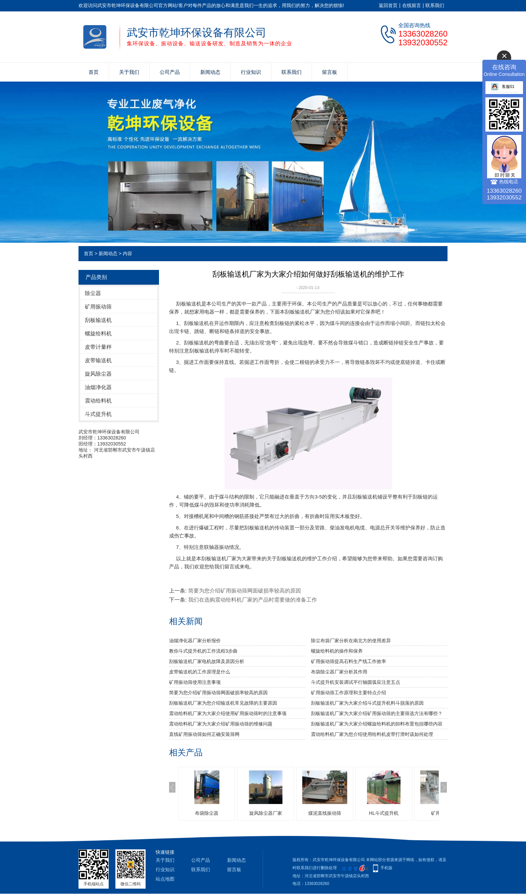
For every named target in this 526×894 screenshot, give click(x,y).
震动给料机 (98, 401)
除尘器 (93, 293)
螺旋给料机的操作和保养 (337, 651)
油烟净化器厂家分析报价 (195, 640)
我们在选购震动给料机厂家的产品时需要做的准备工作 (252, 600)
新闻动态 (210, 72)
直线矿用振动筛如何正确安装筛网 (204, 734)
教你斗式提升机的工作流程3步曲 (203, 651)
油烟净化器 (98, 387)
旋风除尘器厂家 (265, 813)
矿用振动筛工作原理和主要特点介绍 (348, 692)
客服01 (502, 86)
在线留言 (411, 5)
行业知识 (251, 72)
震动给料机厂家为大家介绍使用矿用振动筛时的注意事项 (227, 713)
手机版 (386, 867)
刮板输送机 (98, 320)
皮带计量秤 (98, 347)
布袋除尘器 (206, 813)
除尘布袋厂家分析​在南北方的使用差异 (351, 640)
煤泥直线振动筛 (324, 813)
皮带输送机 (98, 360)
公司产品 (170, 72)
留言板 (329, 72)
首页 (94, 72)
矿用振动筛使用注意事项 (195, 682)
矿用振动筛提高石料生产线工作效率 (348, 661)
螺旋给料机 (98, 333)
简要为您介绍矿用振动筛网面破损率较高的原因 (244, 591)
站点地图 (165, 879)
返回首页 (388, 5)
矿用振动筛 (98, 307)
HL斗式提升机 (384, 813)
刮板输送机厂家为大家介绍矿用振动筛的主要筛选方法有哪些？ (376, 713)
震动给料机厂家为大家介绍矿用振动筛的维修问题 (220, 723)
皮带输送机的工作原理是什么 (199, 671)
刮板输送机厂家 (302, 312)
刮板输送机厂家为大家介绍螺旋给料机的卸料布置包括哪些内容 (376, 723)
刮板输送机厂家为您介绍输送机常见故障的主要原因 (223, 703)
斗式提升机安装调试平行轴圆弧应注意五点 (355, 682)
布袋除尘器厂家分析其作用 (339, 671)
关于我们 (129, 72)
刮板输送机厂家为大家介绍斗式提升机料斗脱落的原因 (367, 703)
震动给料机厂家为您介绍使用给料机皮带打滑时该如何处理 (372, 734)
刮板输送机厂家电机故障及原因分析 (206, 661)
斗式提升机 (98, 414)
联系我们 (434, 5)
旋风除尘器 (98, 374)
